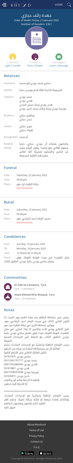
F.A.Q (37, 447)
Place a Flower (35, 65)
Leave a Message (58, 65)
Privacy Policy (36, 436)
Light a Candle (12, 65)
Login (58, 4)
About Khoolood (36, 424)
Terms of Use (36, 430)
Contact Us (37, 441)
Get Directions (25, 188)
